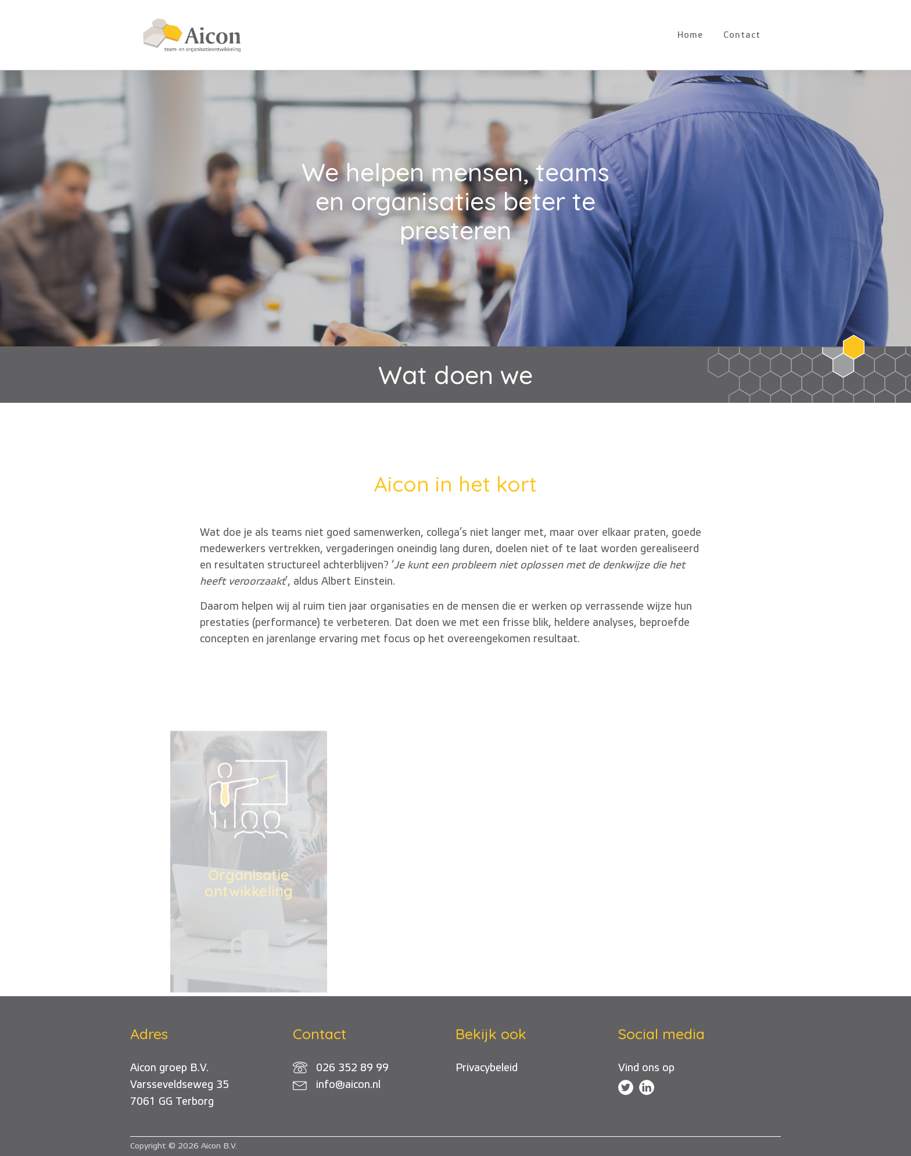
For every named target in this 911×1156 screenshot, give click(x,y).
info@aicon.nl (348, 1085)
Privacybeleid (487, 1068)
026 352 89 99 (352, 1068)
